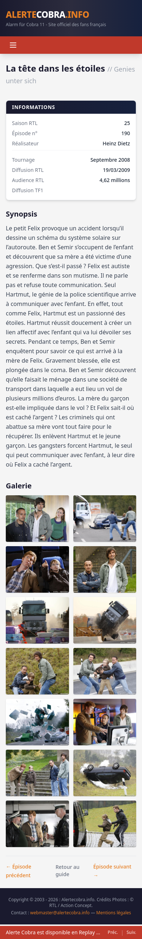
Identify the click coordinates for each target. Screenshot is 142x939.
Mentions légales (113, 913)
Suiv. (131, 932)
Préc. (113, 932)
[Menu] (13, 45)
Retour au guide (68, 870)
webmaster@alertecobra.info (60, 913)
